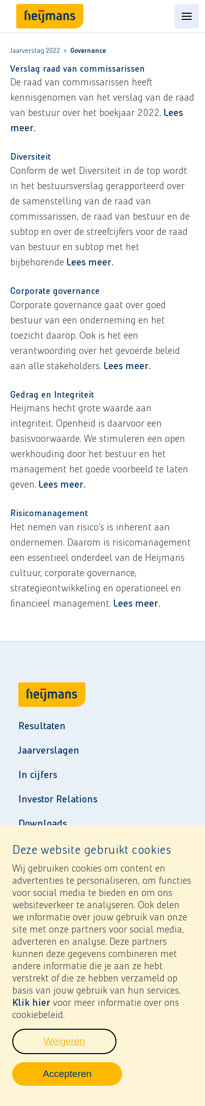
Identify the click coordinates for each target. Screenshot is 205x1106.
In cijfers (37, 774)
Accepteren (82, 1083)
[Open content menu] (186, 16)
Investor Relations (57, 799)
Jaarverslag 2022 (35, 51)
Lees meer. (90, 262)
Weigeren (80, 1050)
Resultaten (42, 726)
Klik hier (31, 1009)
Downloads (42, 823)
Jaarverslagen (48, 750)
